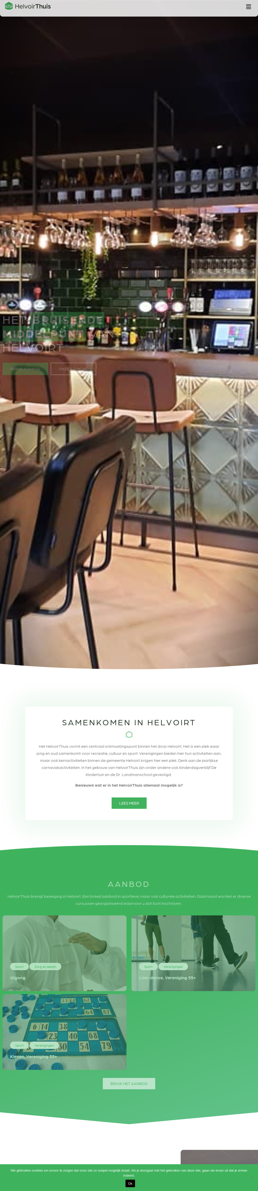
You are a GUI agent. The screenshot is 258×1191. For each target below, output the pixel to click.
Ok (130, 1183)
